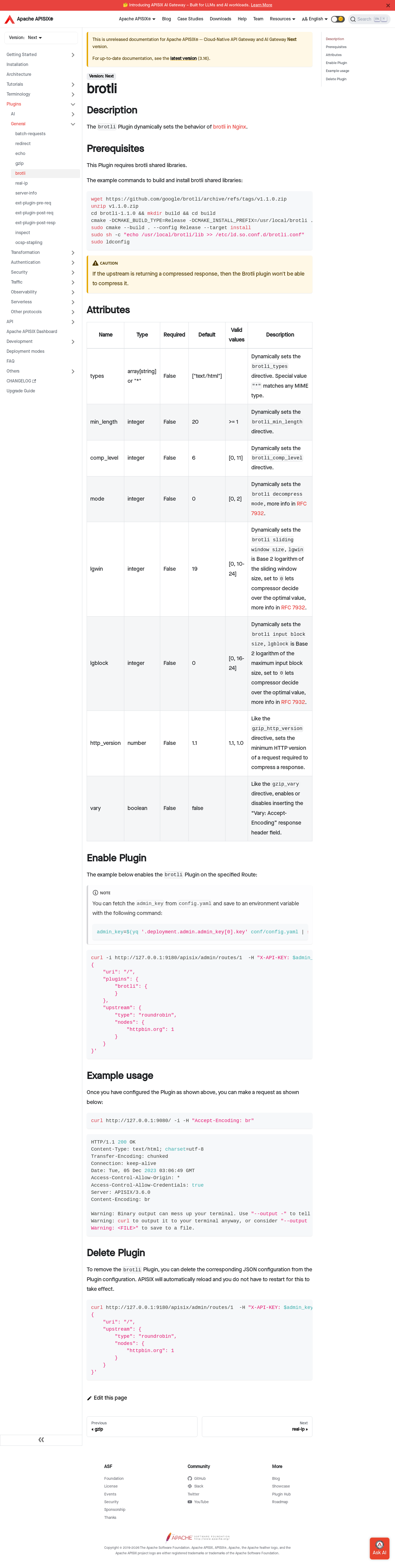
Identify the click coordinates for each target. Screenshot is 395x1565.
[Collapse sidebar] (41, 1440)
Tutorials (15, 84)
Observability (24, 292)
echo (20, 153)
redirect (23, 143)
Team (258, 19)
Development (20, 341)
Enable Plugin (336, 63)
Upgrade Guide (21, 391)
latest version (183, 58)
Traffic (16, 282)
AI (13, 114)
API (10, 321)
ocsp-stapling (28, 242)
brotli (20, 173)
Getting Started (21, 54)
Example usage (337, 71)
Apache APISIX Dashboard (32, 331)
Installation (17, 64)
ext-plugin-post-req (34, 213)
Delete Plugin (336, 79)
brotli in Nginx (229, 127)
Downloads (220, 19)
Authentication (25, 262)
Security (19, 272)
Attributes (334, 55)
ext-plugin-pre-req (33, 203)
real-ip (21, 183)
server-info (26, 193)
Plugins (14, 104)
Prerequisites (336, 47)
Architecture (19, 74)
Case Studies (190, 19)
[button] (338, 19)
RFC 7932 (293, 607)
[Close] (388, 5)
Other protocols (26, 312)
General (18, 124)
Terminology (18, 94)
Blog (166, 19)
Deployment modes (25, 351)
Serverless (21, 302)
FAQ (11, 361)
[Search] (369, 19)
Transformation (25, 252)
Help (242, 19)
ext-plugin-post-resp (35, 223)
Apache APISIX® (135, 19)
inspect (22, 232)
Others (13, 371)
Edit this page (107, 1398)
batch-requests (30, 134)
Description (335, 39)
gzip (19, 163)
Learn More (261, 5)
